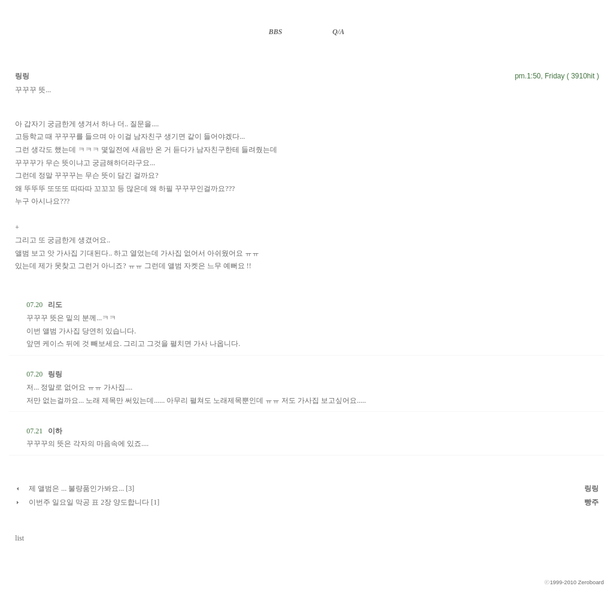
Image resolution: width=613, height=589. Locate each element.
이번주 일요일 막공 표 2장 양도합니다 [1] (94, 502)
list (19, 538)
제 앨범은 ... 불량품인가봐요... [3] (81, 488)
